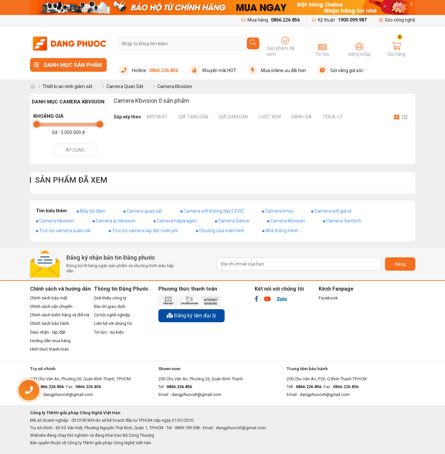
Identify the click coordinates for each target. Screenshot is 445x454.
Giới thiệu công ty (110, 297)
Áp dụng (75, 150)
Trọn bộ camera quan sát (65, 230)
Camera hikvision (56, 220)
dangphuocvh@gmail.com (196, 394)
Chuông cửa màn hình (221, 230)
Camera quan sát (144, 211)
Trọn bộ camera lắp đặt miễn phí (145, 230)
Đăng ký (400, 266)
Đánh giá (302, 116)
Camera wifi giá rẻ (332, 211)
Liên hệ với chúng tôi (113, 323)
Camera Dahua (233, 220)
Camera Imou (279, 211)
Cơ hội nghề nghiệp (112, 314)
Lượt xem (270, 116)
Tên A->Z (332, 116)
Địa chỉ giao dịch (109, 306)
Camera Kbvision (287, 220)
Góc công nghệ (397, 20)
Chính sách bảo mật (48, 297)
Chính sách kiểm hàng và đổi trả (59, 314)
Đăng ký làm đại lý (191, 315)
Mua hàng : (270, 20)
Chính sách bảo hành (49, 323)
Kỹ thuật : (339, 20)
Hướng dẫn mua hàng (50, 340)
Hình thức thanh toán (49, 349)
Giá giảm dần (233, 116)
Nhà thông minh (281, 230)
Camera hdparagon (177, 220)
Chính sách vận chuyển (51, 306)
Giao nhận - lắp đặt (47, 332)
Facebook (328, 297)
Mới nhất (157, 116)
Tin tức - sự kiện (109, 332)
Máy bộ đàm (92, 211)
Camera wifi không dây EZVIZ (213, 211)
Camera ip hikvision (115, 220)
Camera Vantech (343, 220)
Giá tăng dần (193, 116)
